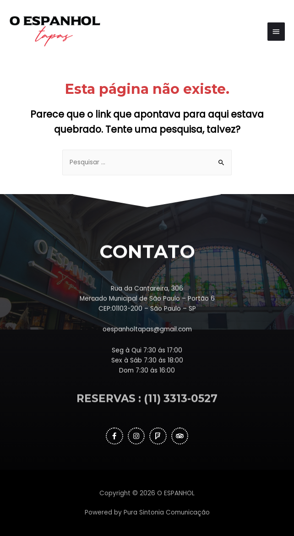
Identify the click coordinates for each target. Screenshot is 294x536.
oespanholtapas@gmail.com (147, 355)
